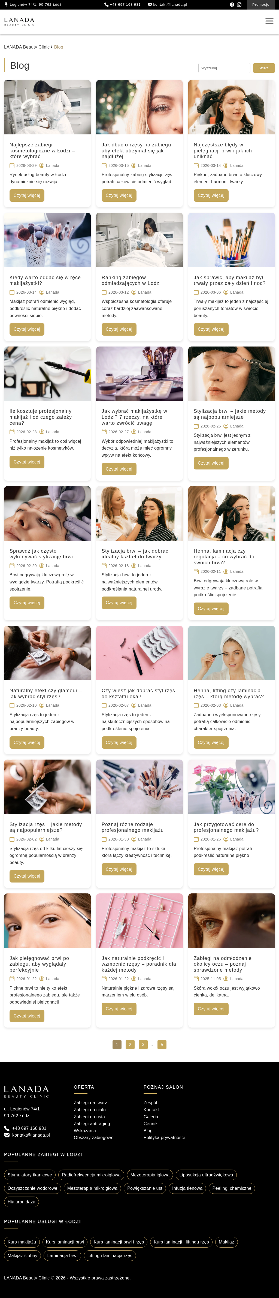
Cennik (151, 1123)
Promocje (260, 4)
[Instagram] (239, 4)
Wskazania (85, 1130)
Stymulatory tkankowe (30, 1175)
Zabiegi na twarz (90, 1102)
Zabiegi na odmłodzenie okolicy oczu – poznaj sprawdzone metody (223, 964)
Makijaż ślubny (22, 1255)
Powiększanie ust (144, 1188)
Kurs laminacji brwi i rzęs (119, 1242)
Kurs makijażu (22, 1242)
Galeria (151, 1117)
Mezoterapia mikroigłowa (92, 1188)
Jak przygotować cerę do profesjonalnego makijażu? (226, 827)
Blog (148, 1130)
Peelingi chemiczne (231, 1188)
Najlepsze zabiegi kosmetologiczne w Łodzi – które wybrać (42, 150)
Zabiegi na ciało (90, 1109)
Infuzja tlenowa (187, 1188)
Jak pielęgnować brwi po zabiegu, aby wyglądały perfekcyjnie (39, 964)
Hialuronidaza (21, 1202)
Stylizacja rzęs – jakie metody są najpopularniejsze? (46, 827)
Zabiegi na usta (89, 1117)
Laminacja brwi (62, 1255)
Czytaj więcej (27, 195)
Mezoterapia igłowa (150, 1175)
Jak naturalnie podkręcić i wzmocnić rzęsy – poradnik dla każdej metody (139, 964)
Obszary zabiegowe (94, 1137)
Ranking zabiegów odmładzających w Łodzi (131, 280)
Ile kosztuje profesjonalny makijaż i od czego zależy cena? (41, 417)
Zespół (150, 1102)
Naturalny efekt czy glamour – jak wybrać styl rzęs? (46, 693)
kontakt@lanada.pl (31, 1135)
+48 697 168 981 (29, 1128)
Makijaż (226, 1242)
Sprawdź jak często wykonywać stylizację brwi (41, 554)
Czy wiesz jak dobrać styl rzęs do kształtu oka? (138, 693)
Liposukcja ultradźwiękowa (206, 1175)
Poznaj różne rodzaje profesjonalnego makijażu (133, 827)
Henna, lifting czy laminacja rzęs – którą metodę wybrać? (229, 693)
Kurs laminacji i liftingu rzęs (181, 1242)
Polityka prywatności (164, 1137)
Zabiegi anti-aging (92, 1123)
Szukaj (264, 68)
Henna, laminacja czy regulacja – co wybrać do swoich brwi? (224, 556)
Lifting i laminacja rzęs (109, 1255)
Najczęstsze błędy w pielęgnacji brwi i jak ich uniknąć (223, 150)
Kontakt (151, 1109)
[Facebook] (232, 4)
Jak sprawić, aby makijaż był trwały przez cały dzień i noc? (230, 280)
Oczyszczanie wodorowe (32, 1188)
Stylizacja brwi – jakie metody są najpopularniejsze (230, 414)
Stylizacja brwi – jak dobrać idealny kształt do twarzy (135, 554)
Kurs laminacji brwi (65, 1242)
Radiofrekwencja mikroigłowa (91, 1175)
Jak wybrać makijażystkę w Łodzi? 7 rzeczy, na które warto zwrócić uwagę (134, 417)
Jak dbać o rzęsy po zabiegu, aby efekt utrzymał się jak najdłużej (137, 150)
